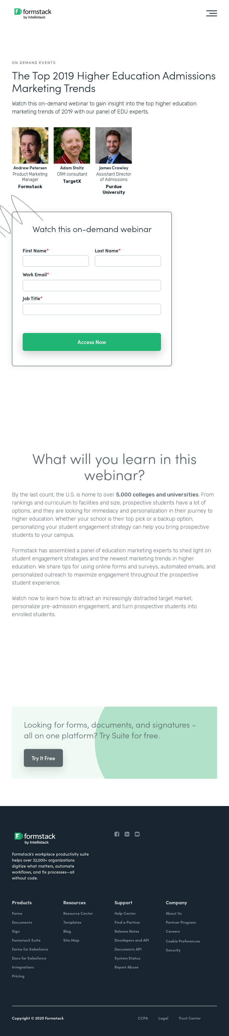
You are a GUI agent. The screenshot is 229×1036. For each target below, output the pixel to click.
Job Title (33, 298)
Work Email (36, 274)
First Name (36, 250)
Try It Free (43, 764)
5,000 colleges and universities (157, 501)
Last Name (108, 250)
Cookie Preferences (183, 941)
